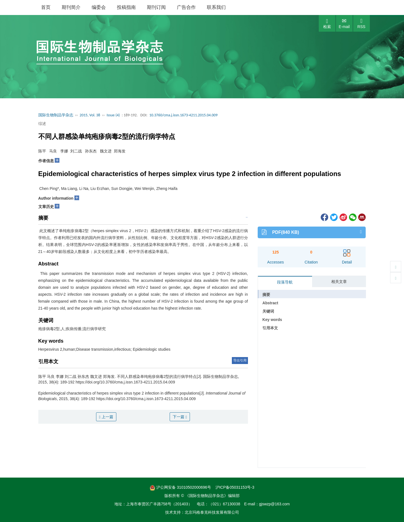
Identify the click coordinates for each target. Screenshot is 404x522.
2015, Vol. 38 (90, 115)
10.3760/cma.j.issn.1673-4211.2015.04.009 (183, 115)
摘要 (266, 294)
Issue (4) (113, 115)
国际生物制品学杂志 (55, 115)
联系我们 (216, 7)
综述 (42, 123)
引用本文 (270, 328)
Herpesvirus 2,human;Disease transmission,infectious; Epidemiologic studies (104, 349)
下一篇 (180, 417)
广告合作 (186, 7)
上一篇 (106, 417)
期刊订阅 (156, 7)
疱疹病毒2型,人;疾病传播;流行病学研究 (72, 329)
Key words (272, 319)
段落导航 (285, 282)
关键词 (268, 311)
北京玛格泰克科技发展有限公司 (212, 512)
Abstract (270, 303)
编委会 (99, 7)
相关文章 (339, 281)
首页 (46, 7)
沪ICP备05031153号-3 (234, 487)
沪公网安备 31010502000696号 (180, 487)
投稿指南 (126, 7)
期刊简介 (71, 7)
